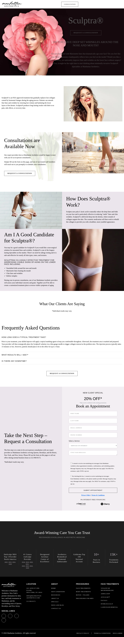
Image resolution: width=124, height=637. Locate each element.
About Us (55, 598)
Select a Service (74, 441)
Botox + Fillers (82, 595)
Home (53, 588)
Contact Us (56, 608)
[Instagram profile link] (10, 616)
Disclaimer (117, 633)
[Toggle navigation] (119, 4)
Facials (104, 600)
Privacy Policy (86, 495)
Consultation (70, 4)
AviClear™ (105, 597)
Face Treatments (83, 588)
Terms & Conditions (98, 495)
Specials (55, 601)
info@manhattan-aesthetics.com (34, 597)
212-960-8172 (31, 601)
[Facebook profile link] (4, 616)
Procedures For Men (84, 598)
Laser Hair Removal (109, 607)
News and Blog (57, 605)
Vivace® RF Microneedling (107, 589)
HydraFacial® (107, 604)
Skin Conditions (58, 591)
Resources (55, 595)
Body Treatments (83, 591)
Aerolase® (105, 593)
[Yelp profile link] (4, 620)
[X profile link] (16, 616)
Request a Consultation (86, 33)
